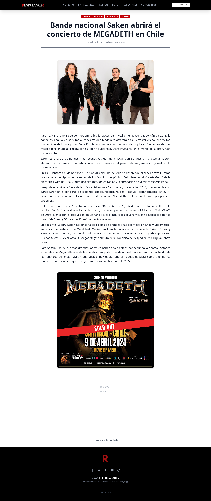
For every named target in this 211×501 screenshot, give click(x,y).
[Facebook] (92, 470)
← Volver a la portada (105, 440)
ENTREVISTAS (86, 4)
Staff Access (105, 492)
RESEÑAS (103, 4)
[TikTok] (118, 470)
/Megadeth (112, 16)
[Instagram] (105, 470)
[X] (98, 470)
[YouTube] (112, 470)
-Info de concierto (92, 16)
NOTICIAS (69, 4)
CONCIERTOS (149, 4)
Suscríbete (181, 4)
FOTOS (116, 4)
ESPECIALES (131, 4)
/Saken (125, 16)
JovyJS (126, 481)
